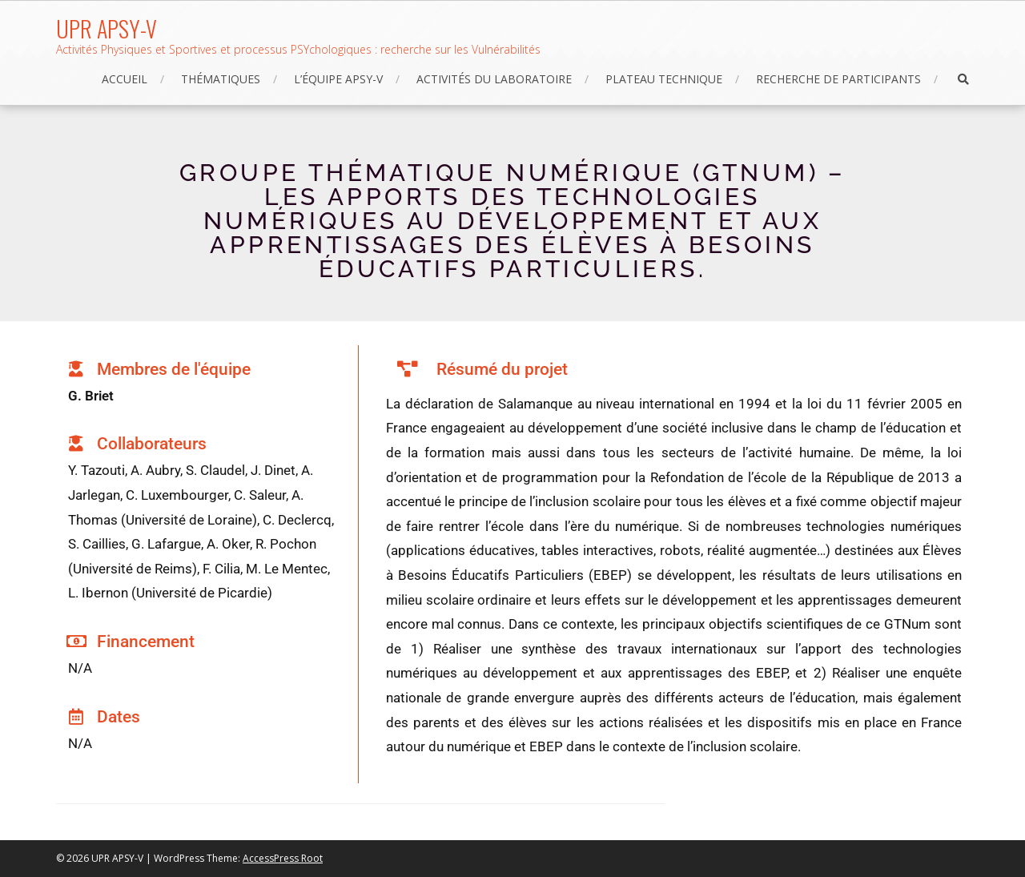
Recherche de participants (838, 78)
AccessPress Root (283, 858)
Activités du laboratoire (494, 78)
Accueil (124, 78)
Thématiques (220, 78)
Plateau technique (663, 78)
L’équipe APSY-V (338, 78)
